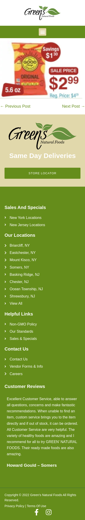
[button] (42, 32)
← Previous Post (15, 106)
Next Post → (73, 106)
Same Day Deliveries (42, 155)
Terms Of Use (36, 506)
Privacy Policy (14, 506)
